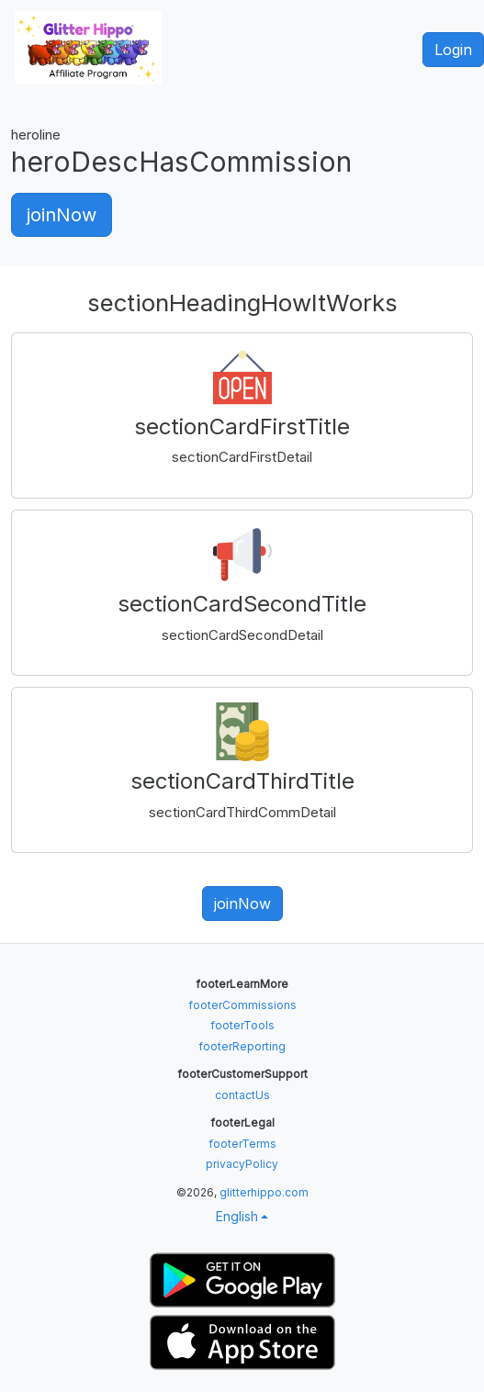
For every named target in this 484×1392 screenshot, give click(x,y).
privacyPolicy (242, 1164)
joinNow (61, 215)
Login (453, 49)
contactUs (242, 1095)
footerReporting (242, 1046)
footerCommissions (242, 1005)
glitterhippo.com (264, 1192)
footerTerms (242, 1144)
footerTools (242, 1025)
